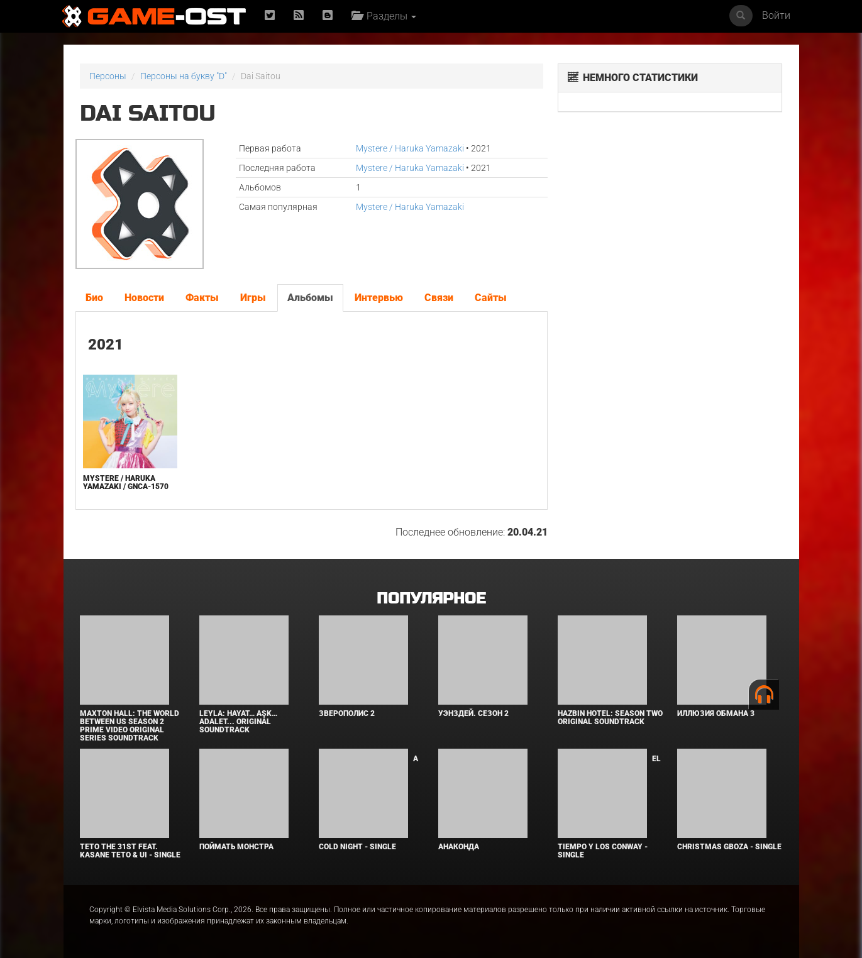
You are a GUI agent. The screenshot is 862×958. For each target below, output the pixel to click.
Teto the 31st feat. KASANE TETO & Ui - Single (130, 850)
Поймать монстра (236, 846)
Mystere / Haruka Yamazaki (410, 148)
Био (94, 298)
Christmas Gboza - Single (729, 846)
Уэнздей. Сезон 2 (473, 713)
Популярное (431, 599)
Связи (438, 298)
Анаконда (458, 846)
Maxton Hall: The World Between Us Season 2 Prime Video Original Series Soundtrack (129, 726)
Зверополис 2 (347, 713)
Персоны (107, 76)
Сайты (491, 298)
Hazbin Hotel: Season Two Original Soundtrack (610, 717)
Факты (202, 298)
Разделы (383, 16)
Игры (253, 298)
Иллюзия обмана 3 (715, 713)
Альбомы (310, 298)
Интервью (379, 298)
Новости (144, 298)
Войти (776, 15)
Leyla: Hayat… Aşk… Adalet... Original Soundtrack (238, 721)
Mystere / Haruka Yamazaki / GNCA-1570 (126, 482)
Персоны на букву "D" (183, 76)
